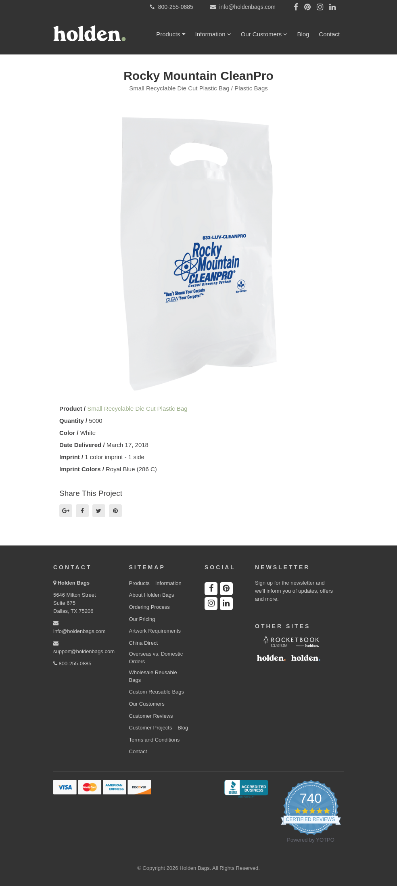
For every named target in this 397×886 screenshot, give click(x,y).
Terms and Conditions (154, 740)
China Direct (143, 643)
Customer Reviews (151, 716)
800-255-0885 (72, 663)
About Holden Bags (151, 595)
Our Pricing (142, 619)
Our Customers (264, 34)
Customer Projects (150, 728)
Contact (329, 34)
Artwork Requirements (155, 631)
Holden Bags (74, 583)
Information (213, 34)
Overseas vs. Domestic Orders (156, 657)
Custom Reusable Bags (156, 692)
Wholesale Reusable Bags (153, 676)
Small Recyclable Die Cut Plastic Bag (137, 408)
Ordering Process (149, 607)
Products (170, 34)
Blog (303, 34)
